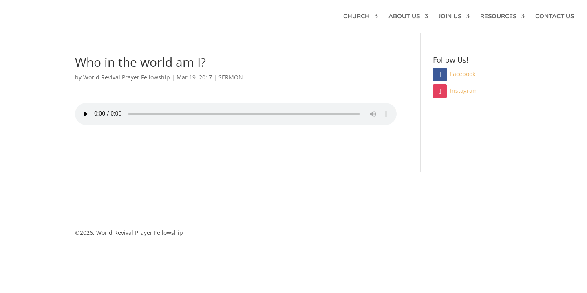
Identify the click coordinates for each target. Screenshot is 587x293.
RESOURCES (498, 16)
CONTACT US (554, 16)
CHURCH (356, 16)
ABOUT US (404, 16)
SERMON (230, 77)
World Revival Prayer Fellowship (126, 77)
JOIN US (450, 16)
